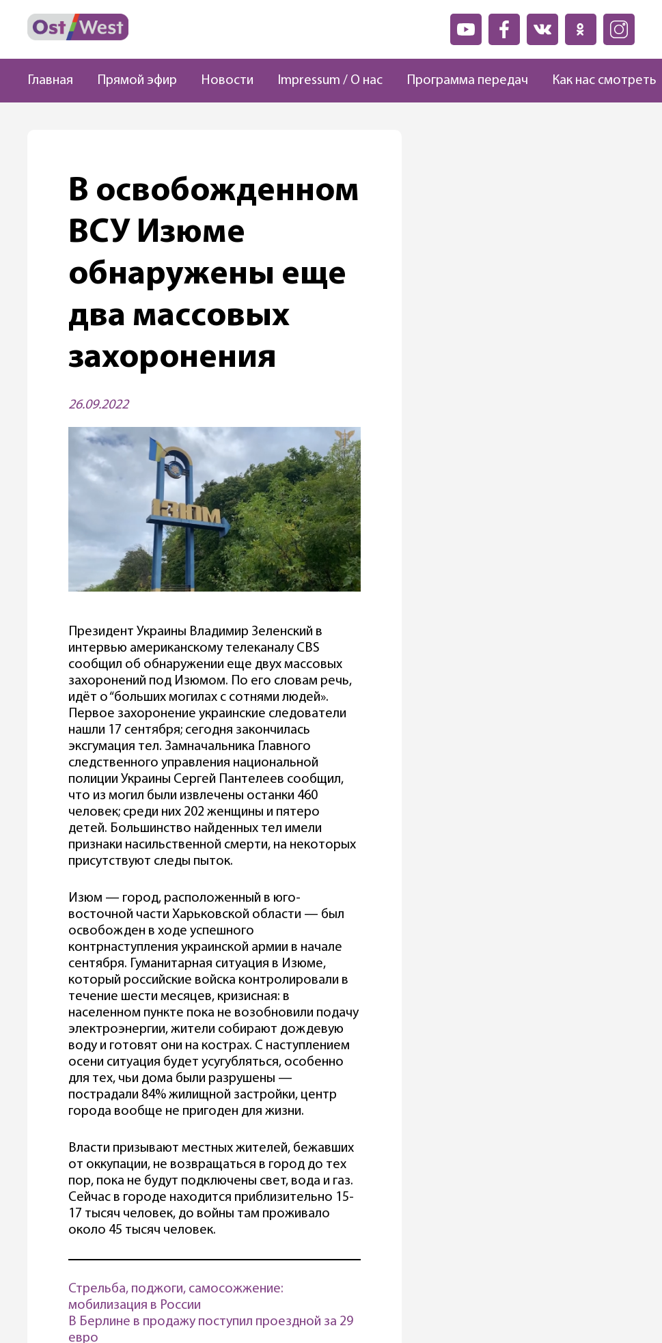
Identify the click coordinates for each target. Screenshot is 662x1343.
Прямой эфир (137, 80)
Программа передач (467, 80)
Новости (227, 80)
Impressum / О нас (330, 80)
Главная (50, 80)
